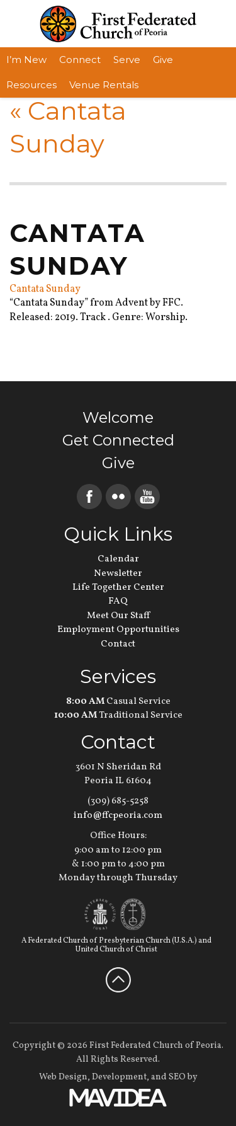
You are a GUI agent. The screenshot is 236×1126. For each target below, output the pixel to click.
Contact (118, 644)
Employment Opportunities (118, 629)
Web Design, (64, 1077)
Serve (126, 60)
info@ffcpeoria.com (118, 815)
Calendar (118, 559)
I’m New (26, 60)
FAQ (118, 601)
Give (163, 60)
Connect (80, 60)
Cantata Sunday (45, 289)
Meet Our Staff (118, 616)
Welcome (118, 417)
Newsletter (118, 573)
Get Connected (118, 440)
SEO (177, 1077)
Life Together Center (118, 587)
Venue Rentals (103, 85)
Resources (31, 85)
